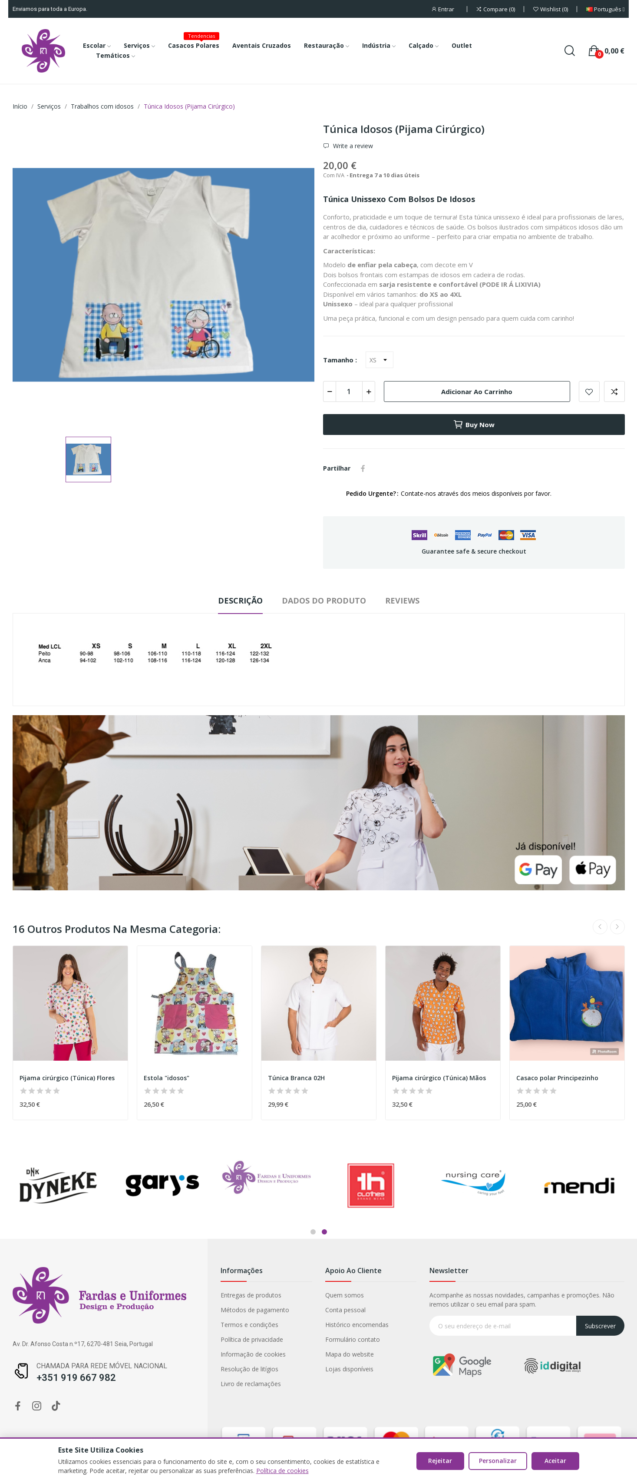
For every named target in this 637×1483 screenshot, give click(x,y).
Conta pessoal (111, 1310)
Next (617, 926)
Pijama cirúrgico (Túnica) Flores (67, 1078)
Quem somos (110, 1295)
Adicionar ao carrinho (476, 391)
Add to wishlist (589, 391)
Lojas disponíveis (115, 1369)
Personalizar (498, 1460)
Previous (600, 926)
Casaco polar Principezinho (557, 1078)
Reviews (402, 600)
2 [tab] (324, 1231)
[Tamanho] (379, 360)
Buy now (474, 424)
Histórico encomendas (122, 1324)
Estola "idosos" (166, 1078)
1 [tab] (313, 1231)
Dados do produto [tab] (324, 600)
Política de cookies (282, 1470)
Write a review (352, 146)
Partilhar (363, 468)
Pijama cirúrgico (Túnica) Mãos (439, 1078)
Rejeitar (440, 1460)
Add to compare (614, 391)
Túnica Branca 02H (296, 1078)
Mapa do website (115, 1354)
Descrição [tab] (240, 600)
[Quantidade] (349, 391)
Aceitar (555, 1460)
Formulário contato (118, 1339)
